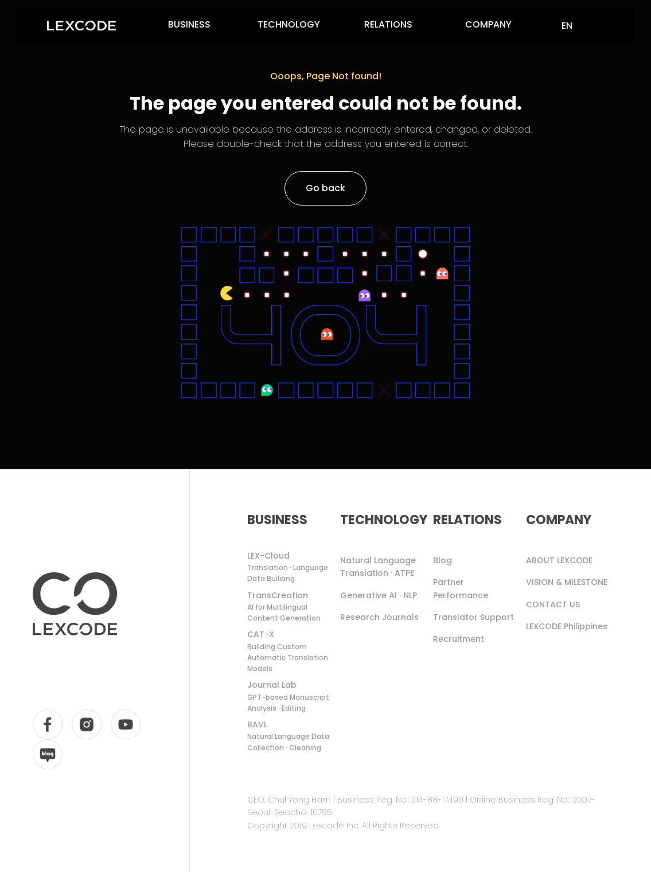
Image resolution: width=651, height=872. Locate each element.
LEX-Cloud (291, 567)
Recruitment (458, 639)
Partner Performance (460, 588)
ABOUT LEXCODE (559, 560)
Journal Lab (291, 696)
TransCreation (291, 607)
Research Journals (379, 617)
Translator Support (473, 617)
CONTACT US (553, 604)
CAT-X (291, 651)
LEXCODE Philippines (566, 626)
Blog (442, 560)
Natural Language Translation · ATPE (378, 567)
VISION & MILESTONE (566, 582)
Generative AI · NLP (378, 595)
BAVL (291, 736)
